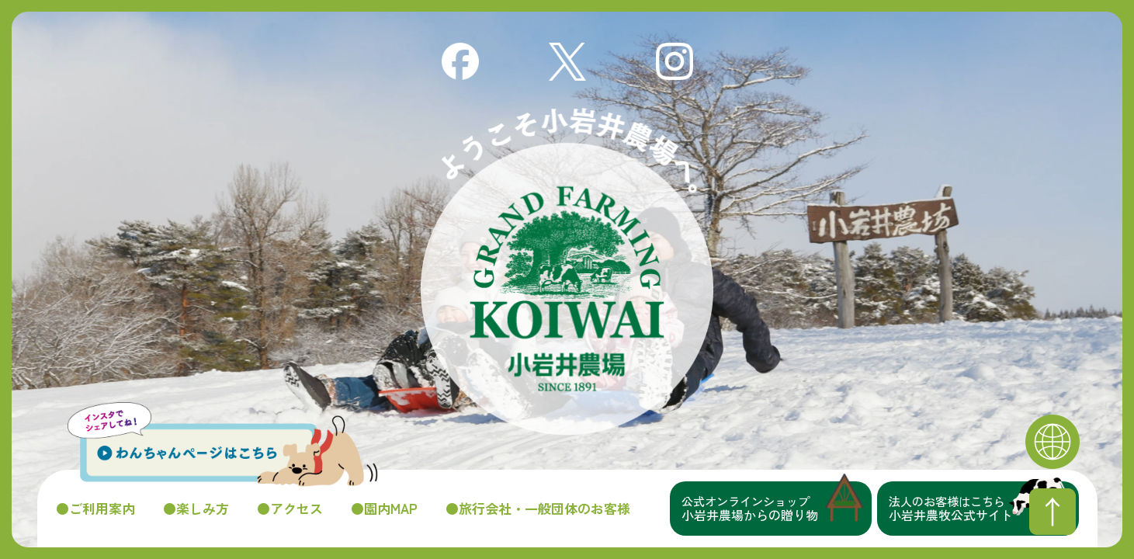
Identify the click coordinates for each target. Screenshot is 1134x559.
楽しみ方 (202, 508)
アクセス (296, 508)
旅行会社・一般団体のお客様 (544, 508)
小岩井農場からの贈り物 (776, 508)
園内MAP (391, 508)
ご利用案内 (102, 508)
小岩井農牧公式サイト (984, 508)
